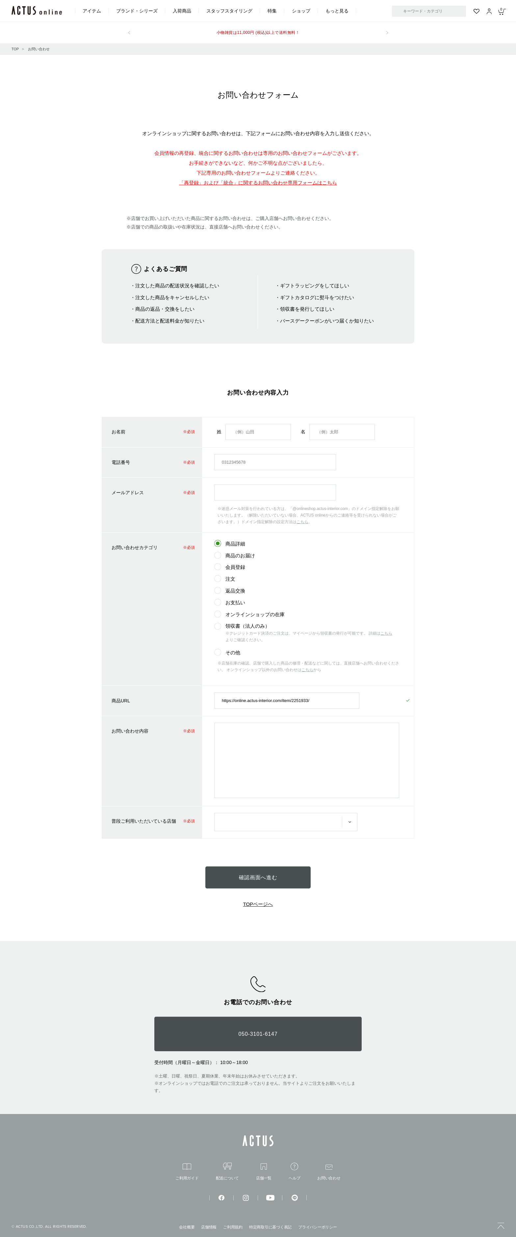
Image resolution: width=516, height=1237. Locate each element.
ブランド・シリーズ (137, 10)
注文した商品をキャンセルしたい (172, 297)
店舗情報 (209, 1227)
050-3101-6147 (258, 1034)
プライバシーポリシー (317, 1227)
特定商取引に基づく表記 (270, 1227)
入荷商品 (182, 10)
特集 (272, 10)
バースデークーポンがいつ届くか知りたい (327, 321)
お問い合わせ (39, 49)
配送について (227, 1171)
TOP (15, 49)
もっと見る (336, 10)
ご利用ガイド (187, 1171)
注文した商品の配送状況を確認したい (177, 285)
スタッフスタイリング (229, 10)
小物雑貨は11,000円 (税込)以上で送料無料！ (258, 32)
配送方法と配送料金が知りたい (169, 321)
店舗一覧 (263, 1171)
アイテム (92, 10)
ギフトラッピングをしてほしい (314, 285)
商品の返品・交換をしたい (164, 309)
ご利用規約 (233, 1227)
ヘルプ (294, 1171)
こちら (302, 522)
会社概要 (186, 1227)
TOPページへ (258, 904)
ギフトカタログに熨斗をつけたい (317, 297)
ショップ (301, 10)
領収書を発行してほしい (307, 309)
